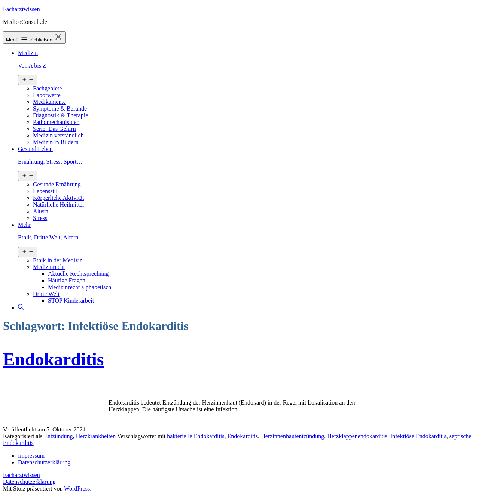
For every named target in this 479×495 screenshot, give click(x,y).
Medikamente (49, 102)
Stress (40, 218)
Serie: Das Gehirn (54, 129)
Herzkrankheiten (96, 436)
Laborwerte (47, 95)
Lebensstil (45, 191)
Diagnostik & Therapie (60, 115)
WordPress (77, 488)
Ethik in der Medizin (58, 260)
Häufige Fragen (66, 280)
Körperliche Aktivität (58, 198)
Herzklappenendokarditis (357, 436)
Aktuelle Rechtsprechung (78, 273)
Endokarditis (53, 359)
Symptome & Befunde (60, 108)
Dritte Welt (46, 294)
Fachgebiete (47, 88)
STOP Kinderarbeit (71, 300)
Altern (40, 211)
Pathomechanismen (56, 122)
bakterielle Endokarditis (195, 436)
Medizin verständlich (58, 135)
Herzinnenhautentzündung (292, 436)
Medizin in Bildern (56, 142)
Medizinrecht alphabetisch (79, 287)
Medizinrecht (49, 267)
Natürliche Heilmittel (58, 204)
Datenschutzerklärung (29, 482)
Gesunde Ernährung (57, 184)
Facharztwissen (21, 9)
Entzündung (58, 436)
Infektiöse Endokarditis (418, 436)
